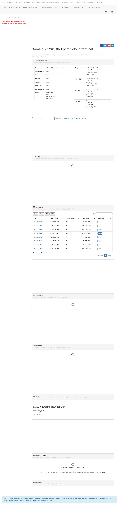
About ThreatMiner (14, 7)
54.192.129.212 (38, 229)
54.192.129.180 (38, 237)
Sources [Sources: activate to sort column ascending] (101, 218)
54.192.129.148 (38, 225)
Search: (102, 213)
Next (109, 255)
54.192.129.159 (38, 248)
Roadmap (75, 7)
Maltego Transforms (46, 7)
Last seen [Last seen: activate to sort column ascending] (85, 218)
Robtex (84, 118)
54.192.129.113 (38, 241)
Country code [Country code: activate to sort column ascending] (71, 218)
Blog (84, 7)
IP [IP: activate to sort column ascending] (35, 218)
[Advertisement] (14, 38)
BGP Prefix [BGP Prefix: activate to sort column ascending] (54, 218)
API (57, 7)
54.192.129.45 (38, 233)
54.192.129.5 (38, 244)
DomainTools (66, 118)
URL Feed (65, 7)
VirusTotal (58, 118)
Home (3, 7)
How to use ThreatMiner (30, 7)
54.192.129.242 (38, 222)
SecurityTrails (76, 118)
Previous (100, 255)
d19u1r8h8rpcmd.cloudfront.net (55, 68)
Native (99, 222)
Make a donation (94, 7)
